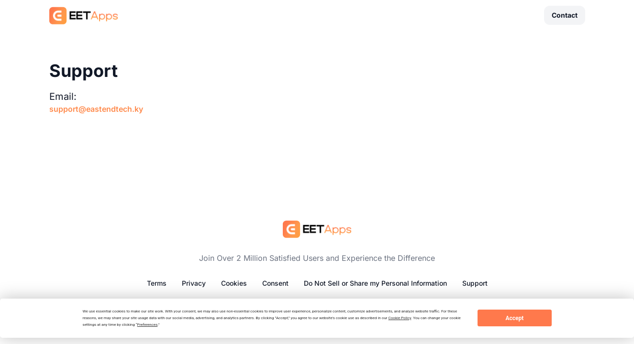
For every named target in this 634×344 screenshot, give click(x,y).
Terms (157, 283)
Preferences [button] (147, 324)
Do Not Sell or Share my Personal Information (375, 283)
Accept (514, 318)
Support (475, 283)
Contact (565, 15)
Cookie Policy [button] (400, 318)
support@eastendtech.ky (96, 109)
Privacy (194, 283)
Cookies (234, 283)
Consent (275, 283)
